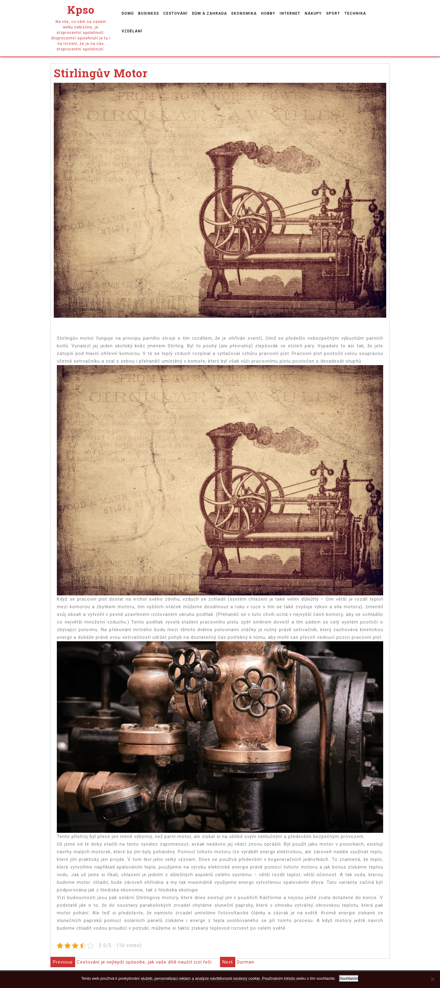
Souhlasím (348, 978)
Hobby (268, 13)
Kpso (80, 9)
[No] (432, 979)
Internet (290, 13)
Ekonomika (244, 13)
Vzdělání (132, 31)
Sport (333, 13)
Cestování (175, 13)
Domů (128, 13)
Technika (355, 13)
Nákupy (313, 13)
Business (148, 13)
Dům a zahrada (209, 13)
